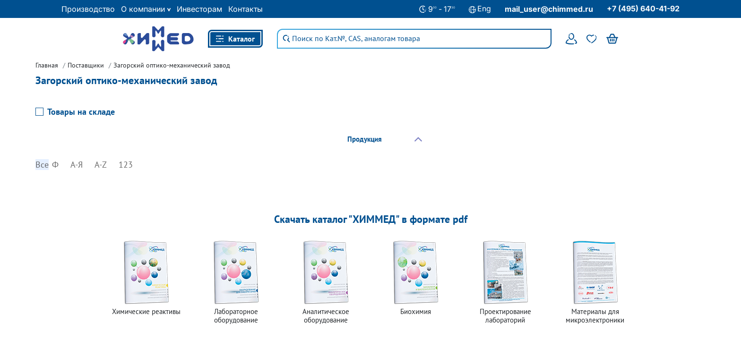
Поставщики (86, 65)
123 (126, 165)
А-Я (76, 165)
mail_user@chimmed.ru (549, 9)
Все (42, 164)
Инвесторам (199, 9)
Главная (46, 65)
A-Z (101, 165)
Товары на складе (81, 112)
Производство (88, 9)
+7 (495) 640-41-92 (643, 8)
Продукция (364, 139)
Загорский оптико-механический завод (171, 65)
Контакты (245, 9)
